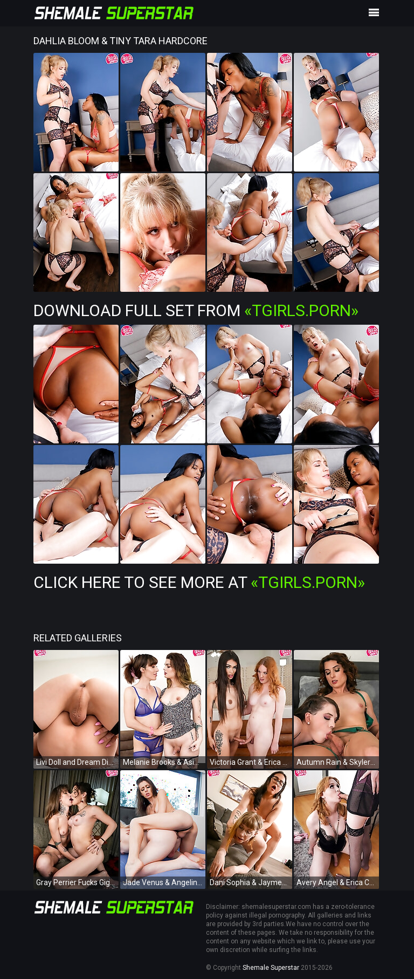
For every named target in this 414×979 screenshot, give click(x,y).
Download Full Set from (195, 310)
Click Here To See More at (199, 582)
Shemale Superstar (271, 967)
